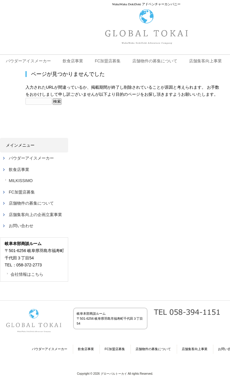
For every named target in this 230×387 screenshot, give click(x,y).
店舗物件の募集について (31, 203)
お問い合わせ (21, 225)
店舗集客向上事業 (194, 349)
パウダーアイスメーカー (31, 158)
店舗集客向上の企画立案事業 (35, 214)
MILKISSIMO (21, 180)
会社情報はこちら (27, 274)
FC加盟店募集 (22, 192)
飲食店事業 (19, 169)
